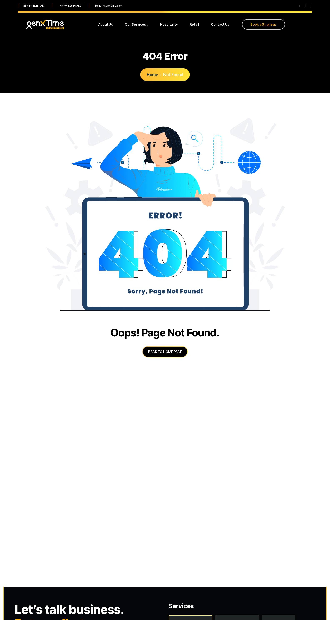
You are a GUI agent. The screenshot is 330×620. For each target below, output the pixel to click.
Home (154, 74)
